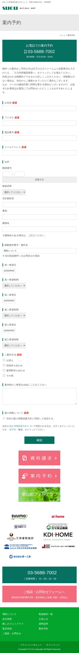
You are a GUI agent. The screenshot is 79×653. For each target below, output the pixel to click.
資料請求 (43, 623)
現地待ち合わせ (14, 365)
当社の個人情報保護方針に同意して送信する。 (30, 418)
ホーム (62, 35)
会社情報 (7, 619)
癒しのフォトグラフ (12, 623)
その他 (9, 375)
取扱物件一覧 (46, 614)
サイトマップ (52, 645)
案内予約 (43, 628)
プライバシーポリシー (31, 645)
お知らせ (43, 619)
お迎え (9, 360)
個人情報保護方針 (18, 426)
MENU (72, 8)
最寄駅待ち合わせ (15, 370)
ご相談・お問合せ (11, 633)
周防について (9, 614)
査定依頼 (7, 628)
